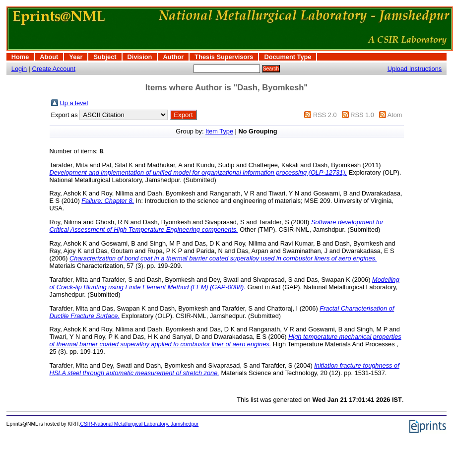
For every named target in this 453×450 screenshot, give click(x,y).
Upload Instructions (415, 68)
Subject (104, 57)
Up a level (74, 103)
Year (75, 57)
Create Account (54, 68)
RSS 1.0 (362, 115)
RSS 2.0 (325, 115)
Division (140, 57)
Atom (395, 115)
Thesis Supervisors (223, 57)
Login (19, 68)
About (49, 57)
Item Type (219, 131)
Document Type (287, 57)
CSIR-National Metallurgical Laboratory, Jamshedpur (139, 424)
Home (20, 57)
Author (173, 57)
